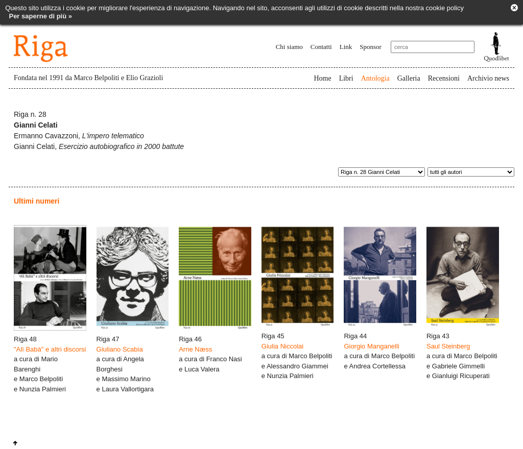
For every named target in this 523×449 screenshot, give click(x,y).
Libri (346, 78)
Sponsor (371, 47)
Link (346, 47)
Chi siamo (289, 47)
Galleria (408, 78)
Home (322, 78)
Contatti (321, 47)
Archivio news (488, 78)
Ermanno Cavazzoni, (79, 136)
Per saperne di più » (40, 16)
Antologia (375, 78)
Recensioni (444, 78)
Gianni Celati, (99, 146)
